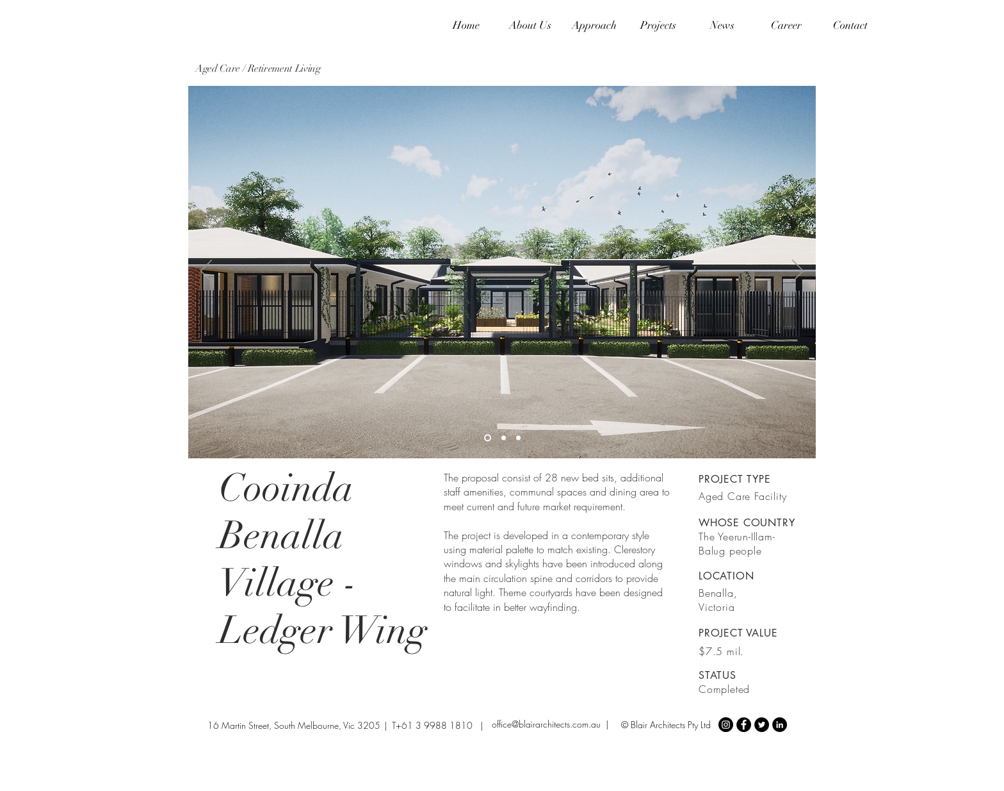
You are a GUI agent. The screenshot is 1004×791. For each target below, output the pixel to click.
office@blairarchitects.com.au (546, 724)
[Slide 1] (487, 438)
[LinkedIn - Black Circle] (779, 724)
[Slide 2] (503, 438)
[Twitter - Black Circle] (761, 724)
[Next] (798, 272)
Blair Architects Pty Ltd (671, 725)
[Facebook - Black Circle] (743, 724)
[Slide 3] (518, 438)
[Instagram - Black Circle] (725, 724)
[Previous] (206, 272)
